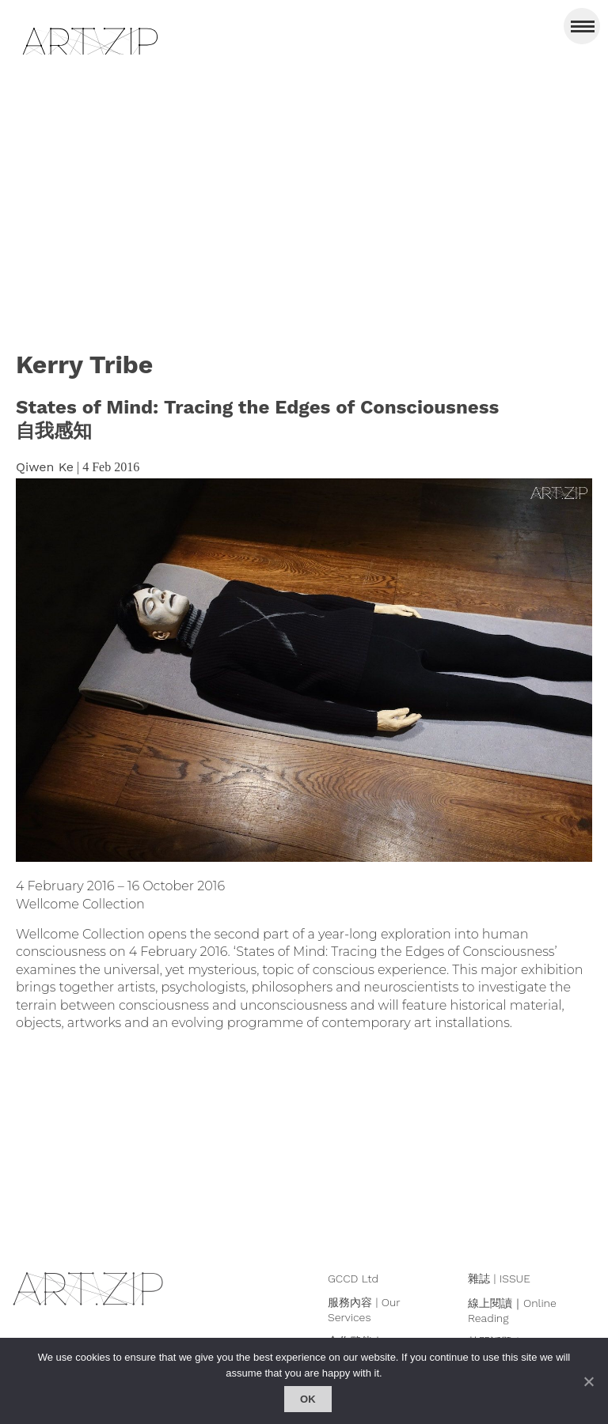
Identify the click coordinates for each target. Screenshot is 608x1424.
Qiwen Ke (45, 466)
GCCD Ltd (353, 1278)
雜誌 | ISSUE (499, 1278)
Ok (308, 1399)
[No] (588, 1381)
